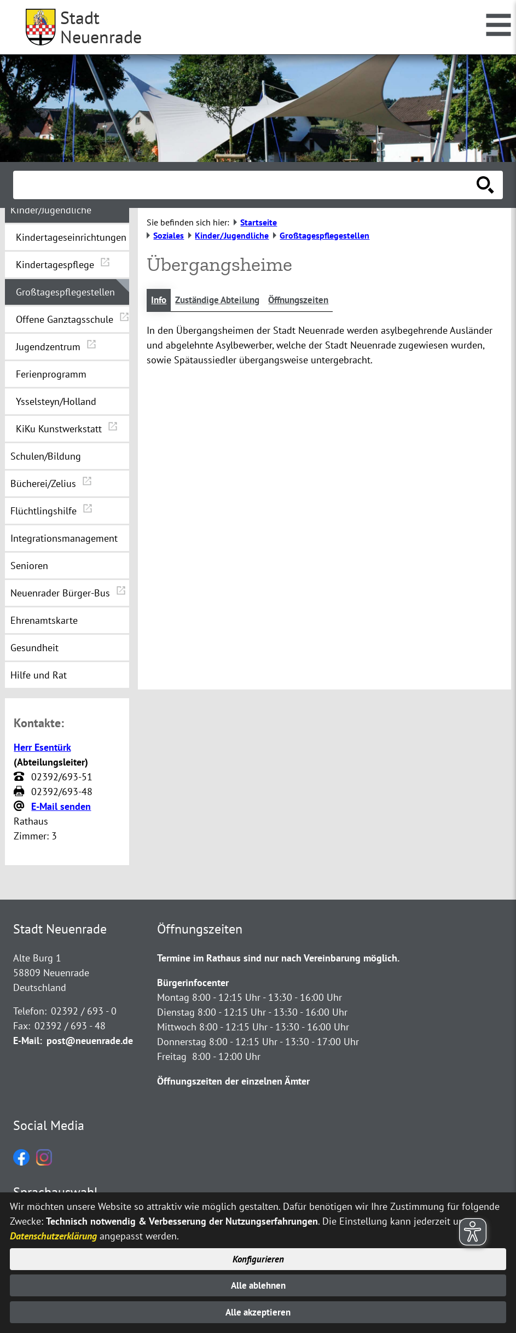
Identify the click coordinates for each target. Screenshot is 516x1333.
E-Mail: (27, 1040)
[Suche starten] (485, 185)
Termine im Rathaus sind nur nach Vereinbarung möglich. (278, 958)
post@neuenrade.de (90, 1040)
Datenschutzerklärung (53, 1233)
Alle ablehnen (258, 1284)
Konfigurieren (258, 1256)
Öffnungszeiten (309, 300)
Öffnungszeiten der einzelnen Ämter (233, 1081)
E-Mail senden (61, 806)
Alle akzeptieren (258, 1312)
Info (159, 300)
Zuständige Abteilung (222, 300)
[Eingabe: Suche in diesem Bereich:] (246, 185)
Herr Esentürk (42, 747)
